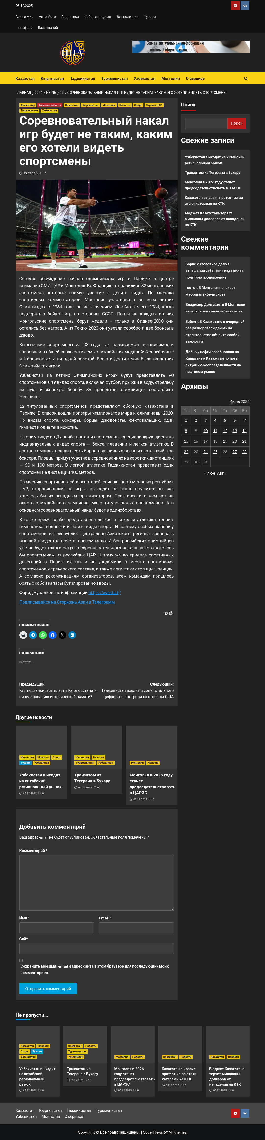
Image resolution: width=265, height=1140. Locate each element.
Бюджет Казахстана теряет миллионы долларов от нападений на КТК (215, 219)
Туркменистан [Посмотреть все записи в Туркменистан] (85, 762)
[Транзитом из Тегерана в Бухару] (96, 747)
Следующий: (135, 691)
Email (105, 917)
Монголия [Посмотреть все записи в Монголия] (109, 105)
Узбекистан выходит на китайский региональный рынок (40, 781)
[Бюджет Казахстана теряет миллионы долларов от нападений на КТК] (228, 1044)
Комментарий (33, 850)
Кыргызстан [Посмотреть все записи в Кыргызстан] (90, 105)
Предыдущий (58, 691)
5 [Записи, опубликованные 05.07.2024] (225, 420)
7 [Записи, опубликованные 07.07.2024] (244, 420)
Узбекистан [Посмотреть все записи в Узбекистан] (49, 110)
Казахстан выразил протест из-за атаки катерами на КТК (214, 200)
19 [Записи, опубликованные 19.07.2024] (225, 441)
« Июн (209, 473)
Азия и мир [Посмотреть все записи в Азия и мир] (28, 105)
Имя (24, 917)
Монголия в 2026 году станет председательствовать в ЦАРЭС (213, 185)
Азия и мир (24, 16)
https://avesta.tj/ (104, 592)
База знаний (48, 28)
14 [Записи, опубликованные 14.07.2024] (244, 430)
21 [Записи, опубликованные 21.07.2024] (244, 441)
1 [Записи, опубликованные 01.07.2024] (186, 420)
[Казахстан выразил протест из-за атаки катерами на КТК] (180, 1044)
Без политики (128, 16)
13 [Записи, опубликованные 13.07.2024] (234, 430)
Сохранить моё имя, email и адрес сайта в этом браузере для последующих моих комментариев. (95, 969)
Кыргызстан (52, 78)
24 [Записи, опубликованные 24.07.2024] (205, 451)
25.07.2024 (31, 173)
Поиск (188, 105)
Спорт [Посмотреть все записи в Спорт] (138, 105)
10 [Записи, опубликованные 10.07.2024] (205, 430)
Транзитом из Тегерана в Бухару (212, 172)
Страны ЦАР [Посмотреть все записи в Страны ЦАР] (154, 105)
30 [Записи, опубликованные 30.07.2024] (196, 462)
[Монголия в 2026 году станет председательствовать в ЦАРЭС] (151, 747)
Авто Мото (47, 16)
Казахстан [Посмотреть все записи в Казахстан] (71, 105)
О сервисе (195, 78)
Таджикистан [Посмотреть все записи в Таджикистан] (29, 110)
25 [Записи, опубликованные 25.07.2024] (215, 451)
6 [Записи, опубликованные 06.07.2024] (235, 420)
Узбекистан (144, 78)
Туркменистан (114, 78)
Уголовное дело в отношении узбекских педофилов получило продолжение (215, 270)
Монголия (170, 78)
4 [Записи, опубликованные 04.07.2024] (215, 420)
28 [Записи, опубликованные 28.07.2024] (244, 451)
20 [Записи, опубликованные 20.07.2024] (234, 441)
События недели (97, 16)
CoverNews (153, 1132)
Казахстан (25, 78)
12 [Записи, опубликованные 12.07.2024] (225, 430)
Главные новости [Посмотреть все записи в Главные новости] (50, 105)
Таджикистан (82, 78)
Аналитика (70, 16)
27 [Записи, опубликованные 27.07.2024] (234, 451)
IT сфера (25, 28)
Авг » (221, 473)
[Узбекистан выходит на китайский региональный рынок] (41, 747)
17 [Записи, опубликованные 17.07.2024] (205, 441)
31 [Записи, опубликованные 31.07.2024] (205, 462)
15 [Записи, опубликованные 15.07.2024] (186, 441)
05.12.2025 (29, 793)
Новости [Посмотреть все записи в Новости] (124, 105)
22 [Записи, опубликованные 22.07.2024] (186, 451)
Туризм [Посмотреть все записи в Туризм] (25, 762)
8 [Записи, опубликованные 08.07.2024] (186, 430)
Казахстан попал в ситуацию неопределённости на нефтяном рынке (213, 365)
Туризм (150, 16)
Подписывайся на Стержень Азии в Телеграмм (67, 602)
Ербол (191, 321)
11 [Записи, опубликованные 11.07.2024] (215, 430)
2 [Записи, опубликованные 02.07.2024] (196, 420)
